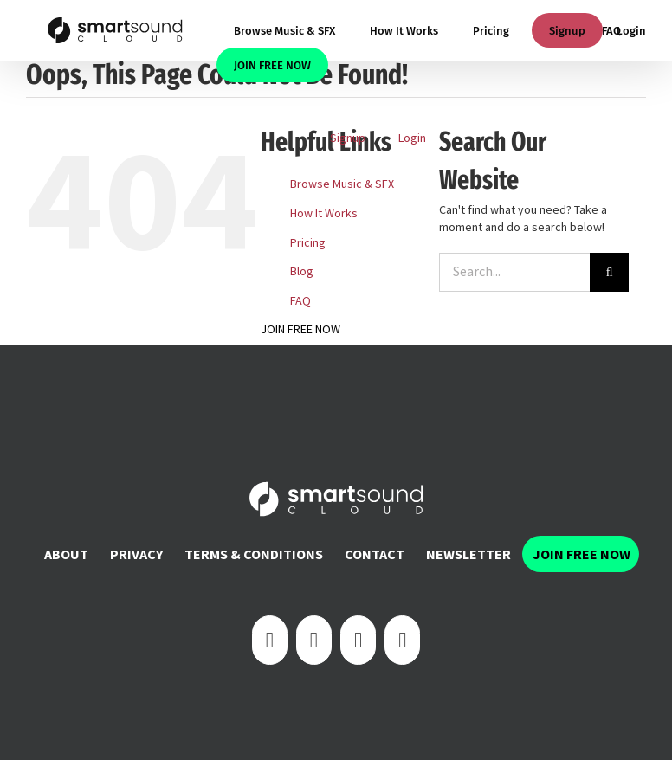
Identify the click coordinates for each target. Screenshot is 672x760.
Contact (374, 554)
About (66, 554)
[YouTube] (402, 640)
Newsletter (468, 554)
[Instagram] (358, 640)
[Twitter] (314, 640)
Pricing (308, 242)
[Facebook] (270, 640)
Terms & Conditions (253, 554)
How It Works (324, 213)
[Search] (609, 272)
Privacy (136, 554)
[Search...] (514, 272)
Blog (301, 271)
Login (631, 30)
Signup (567, 30)
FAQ (300, 300)
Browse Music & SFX (342, 183)
